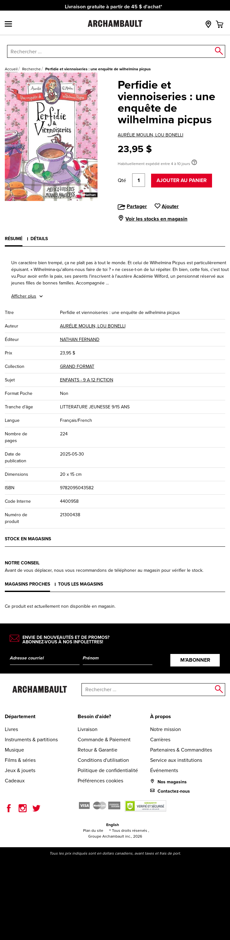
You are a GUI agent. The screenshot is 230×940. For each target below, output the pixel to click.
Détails (39, 238)
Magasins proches (27, 584)
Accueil (11, 69)
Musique (14, 749)
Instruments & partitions (31, 739)
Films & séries (20, 760)
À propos (160, 716)
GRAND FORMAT (77, 366)
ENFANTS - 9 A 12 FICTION (86, 380)
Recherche (31, 69)
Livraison (88, 729)
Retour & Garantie (97, 749)
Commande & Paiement (104, 739)
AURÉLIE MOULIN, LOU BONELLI (150, 135)
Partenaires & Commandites (181, 749)
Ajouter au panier (182, 180)
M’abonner (195, 660)
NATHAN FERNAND (79, 339)
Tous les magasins (80, 584)
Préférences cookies (100, 780)
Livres (11, 729)
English (112, 825)
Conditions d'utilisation (103, 760)
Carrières (160, 739)
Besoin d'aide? (94, 716)
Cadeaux (15, 780)
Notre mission (165, 729)
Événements (164, 770)
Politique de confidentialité (108, 770)
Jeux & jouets (20, 770)
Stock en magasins (28, 538)
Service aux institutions (176, 760)
